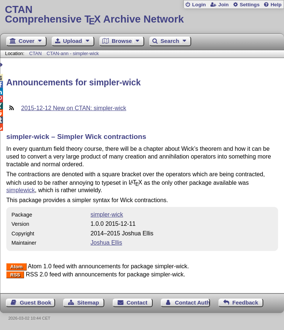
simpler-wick (107, 214)
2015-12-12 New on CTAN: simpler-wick (73, 108)
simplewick (20, 190)
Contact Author (192, 302)
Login (199, 4)
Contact (137, 302)
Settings (250, 4)
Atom (16, 266)
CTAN (35, 53)
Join (223, 4)
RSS (15, 275)
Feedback (245, 302)
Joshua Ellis (106, 242)
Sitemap (88, 302)
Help (276, 4)
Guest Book (35, 302)
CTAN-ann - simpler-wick (73, 53)
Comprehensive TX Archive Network (142, 14)
